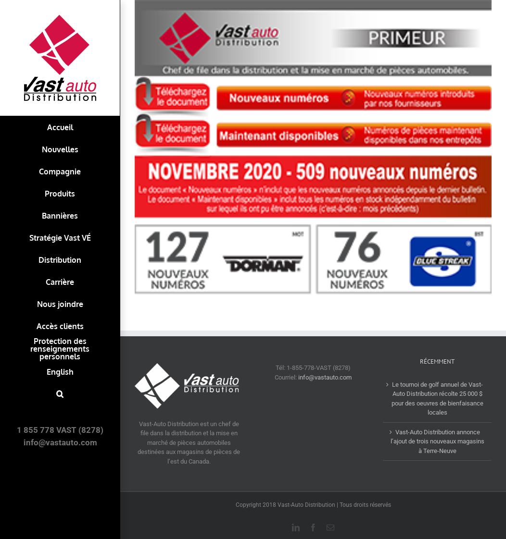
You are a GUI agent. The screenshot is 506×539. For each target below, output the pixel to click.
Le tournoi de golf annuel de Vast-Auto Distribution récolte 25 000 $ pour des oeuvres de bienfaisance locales (437, 398)
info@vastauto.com (325, 377)
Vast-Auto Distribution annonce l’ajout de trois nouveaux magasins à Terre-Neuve (437, 441)
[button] (60, 394)
